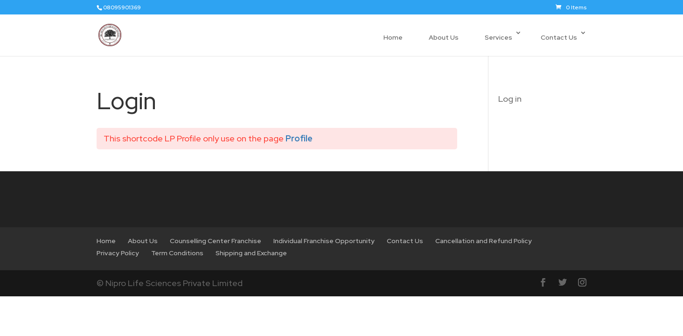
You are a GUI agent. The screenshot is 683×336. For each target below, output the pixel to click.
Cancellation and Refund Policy (483, 241)
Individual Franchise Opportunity (324, 241)
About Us (444, 37)
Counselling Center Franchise (215, 241)
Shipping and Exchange (251, 253)
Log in (510, 98)
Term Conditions (177, 253)
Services (498, 37)
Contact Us (559, 37)
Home (393, 37)
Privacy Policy (118, 253)
